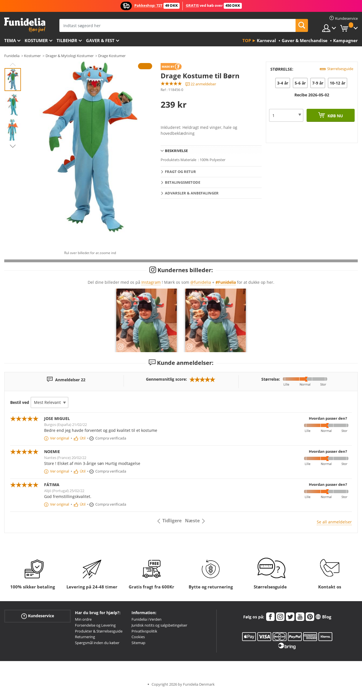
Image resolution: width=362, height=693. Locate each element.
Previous (13, 64)
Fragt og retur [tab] (180, 171)
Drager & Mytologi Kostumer (70, 55)
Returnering (85, 636)
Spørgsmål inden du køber (97, 642)
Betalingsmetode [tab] (182, 182)
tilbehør (67, 40)
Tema (10, 40)
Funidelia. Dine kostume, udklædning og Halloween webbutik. (24, 25)
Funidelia (12, 55)
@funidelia (200, 282)
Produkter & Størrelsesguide (98, 631)
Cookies (138, 636)
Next (13, 146)
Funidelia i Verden (146, 619)
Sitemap (138, 642)
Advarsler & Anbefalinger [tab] (192, 193)
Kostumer (36, 40)
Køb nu (334, 115)
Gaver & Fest (100, 40)
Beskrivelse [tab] (176, 150)
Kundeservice (37, 616)
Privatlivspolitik (144, 631)
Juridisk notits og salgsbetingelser (159, 625)
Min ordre (83, 619)
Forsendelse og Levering (95, 625)
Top (246, 40)
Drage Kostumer (112, 55)
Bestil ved (19, 402)
